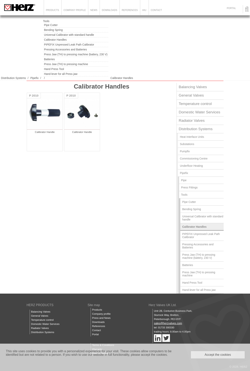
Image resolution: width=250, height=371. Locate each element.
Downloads (109, 10)
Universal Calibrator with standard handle (69, 34)
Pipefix (34, 78)
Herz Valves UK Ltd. (163, 305)
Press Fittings (189, 187)
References (130, 10)
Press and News (101, 317)
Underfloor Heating (191, 165)
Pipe (184, 180)
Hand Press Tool (54, 69)
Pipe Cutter (51, 25)
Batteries (49, 59)
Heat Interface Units (192, 136)
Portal (95, 334)
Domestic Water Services (199, 112)
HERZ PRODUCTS (40, 305)
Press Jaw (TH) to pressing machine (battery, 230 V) (75, 54)
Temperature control (195, 104)
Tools (46, 21)
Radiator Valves (192, 120)
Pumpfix (185, 151)
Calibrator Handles (55, 39)
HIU (144, 10)
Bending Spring (53, 29)
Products (52, 10)
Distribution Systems (13, 78)
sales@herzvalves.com (168, 323)
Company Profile (74, 10)
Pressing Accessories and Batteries (65, 49)
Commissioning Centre (194, 158)
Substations (187, 144)
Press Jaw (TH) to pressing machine (66, 64)
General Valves (191, 95)
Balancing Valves (193, 87)
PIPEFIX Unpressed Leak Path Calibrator (69, 44)
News (93, 10)
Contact (156, 10)
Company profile (101, 313)
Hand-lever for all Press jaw (60, 73)
